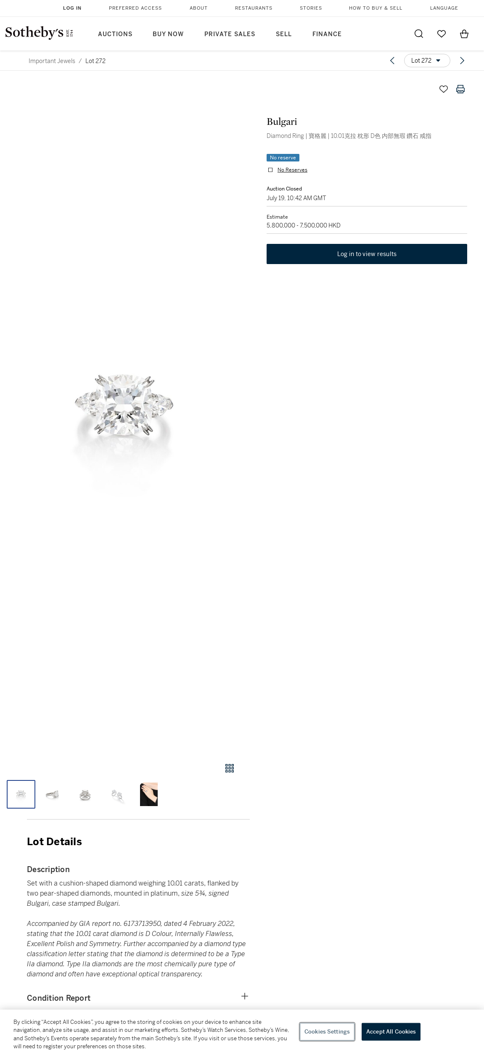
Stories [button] (311, 8)
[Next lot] (462, 60)
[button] (125, 413)
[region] (242, 1032)
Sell (284, 34)
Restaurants (253, 8)
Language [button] (444, 8)
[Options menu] (427, 60)
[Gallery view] (229, 768)
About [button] (199, 8)
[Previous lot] (392, 60)
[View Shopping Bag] (464, 33)
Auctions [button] (115, 34)
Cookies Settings (327, 1031)
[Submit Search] (419, 33)
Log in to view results (367, 254)
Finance (327, 34)
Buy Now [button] (168, 34)
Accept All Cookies (391, 1031)
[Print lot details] (460, 89)
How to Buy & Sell (375, 8)
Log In (72, 8)
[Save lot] (443, 89)
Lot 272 (95, 61)
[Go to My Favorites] (441, 33)
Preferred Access (135, 8)
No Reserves (292, 170)
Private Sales (229, 34)
